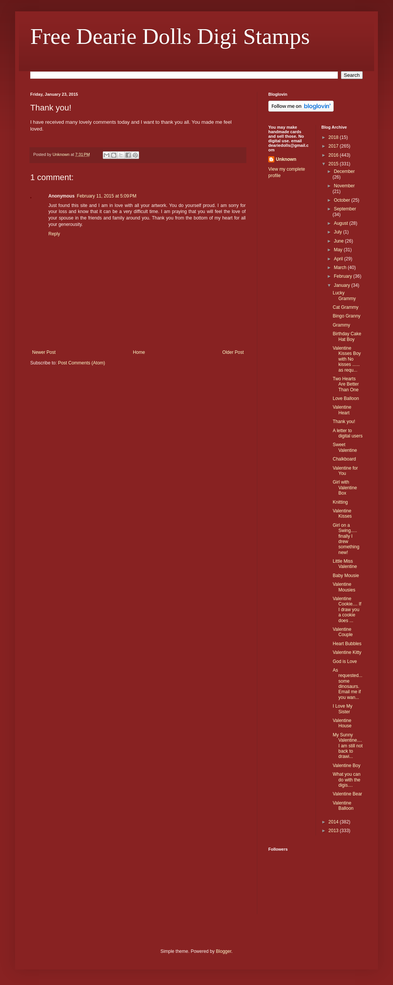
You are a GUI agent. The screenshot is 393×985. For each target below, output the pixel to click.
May (338, 249)
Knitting (340, 502)
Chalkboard (344, 459)
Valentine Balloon (343, 805)
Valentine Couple (343, 632)
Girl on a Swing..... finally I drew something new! (346, 539)
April (339, 258)
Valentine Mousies (344, 587)
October (342, 200)
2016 (334, 155)
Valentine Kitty (347, 652)
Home (139, 352)
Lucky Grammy (344, 295)
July (338, 232)
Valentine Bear (347, 794)
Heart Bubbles (347, 643)
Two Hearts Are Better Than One (346, 384)
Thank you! (344, 421)
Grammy (341, 325)
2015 (334, 164)
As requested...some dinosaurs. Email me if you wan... (347, 684)
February (343, 276)
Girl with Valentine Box (345, 487)
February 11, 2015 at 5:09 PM (106, 196)
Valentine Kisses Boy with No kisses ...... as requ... (347, 359)
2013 (334, 830)
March (341, 267)
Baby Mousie (346, 575)
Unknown (286, 159)
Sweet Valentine (345, 447)
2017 (334, 146)
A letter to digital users (347, 433)
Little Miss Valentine (345, 564)
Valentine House (342, 723)
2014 (334, 822)
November (344, 185)
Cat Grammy (345, 307)
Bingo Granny (346, 316)
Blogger (223, 951)
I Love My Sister (342, 708)
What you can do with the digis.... (346, 780)
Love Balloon (346, 398)
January (342, 285)
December (344, 171)
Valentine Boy (346, 765)
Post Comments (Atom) (81, 363)
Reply (54, 234)
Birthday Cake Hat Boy (347, 336)
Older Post (233, 352)
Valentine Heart (342, 410)
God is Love (345, 661)
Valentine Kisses (342, 513)
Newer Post (44, 352)
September (345, 209)
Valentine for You (345, 470)
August (341, 223)
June (339, 241)
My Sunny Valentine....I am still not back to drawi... (347, 745)
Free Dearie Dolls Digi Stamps (170, 36)
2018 (334, 137)
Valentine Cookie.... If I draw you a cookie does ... (347, 609)
